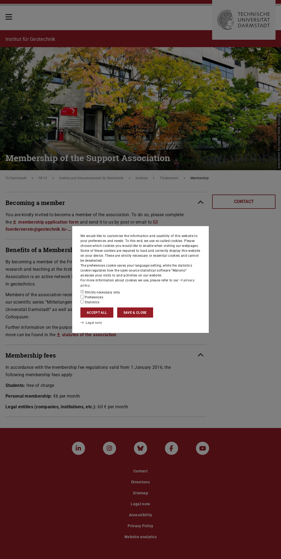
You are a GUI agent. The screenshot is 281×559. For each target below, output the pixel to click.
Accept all (97, 313)
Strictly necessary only (100, 292)
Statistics (90, 302)
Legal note (91, 323)
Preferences (91, 297)
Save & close (135, 313)
